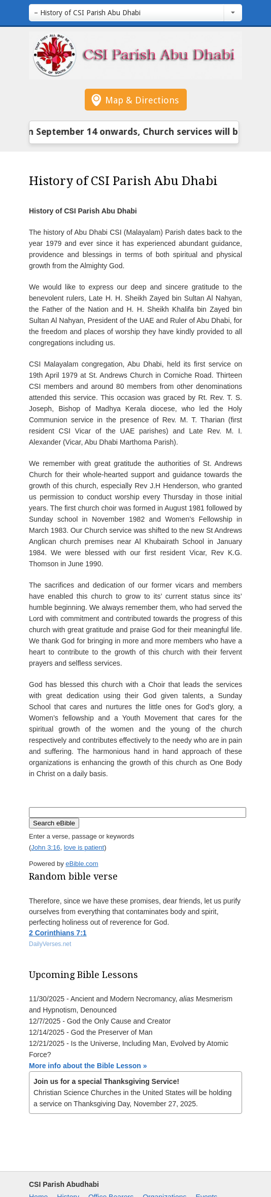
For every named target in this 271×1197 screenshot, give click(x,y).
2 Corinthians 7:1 (58, 933)
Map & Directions (142, 100)
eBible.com (81, 863)
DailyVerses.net (50, 944)
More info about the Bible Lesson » (88, 1066)
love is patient (84, 847)
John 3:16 (45, 847)
